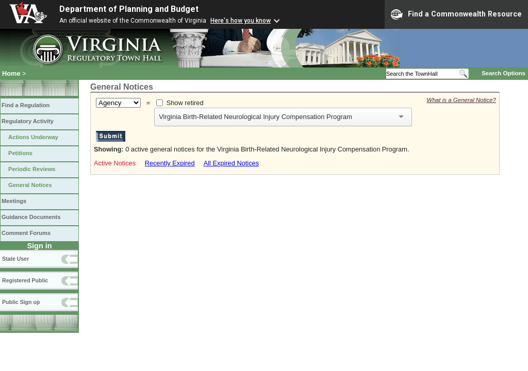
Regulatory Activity (28, 121)
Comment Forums (26, 233)
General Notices (30, 185)
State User (15, 259)
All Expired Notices (231, 163)
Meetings (14, 201)
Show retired (185, 103)
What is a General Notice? (461, 100)
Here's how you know (240, 20)
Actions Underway (33, 137)
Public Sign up (21, 302)
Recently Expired (170, 163)
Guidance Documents (31, 217)
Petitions (20, 153)
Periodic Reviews (32, 169)
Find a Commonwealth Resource (456, 14)
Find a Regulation (26, 105)
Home (11, 73)
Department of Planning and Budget (129, 9)
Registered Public (25, 280)
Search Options (503, 73)
